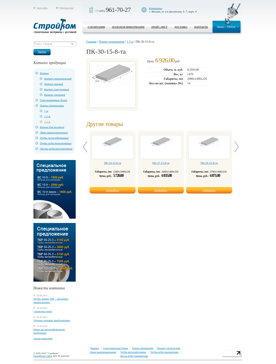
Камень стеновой (54, 94)
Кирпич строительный (58, 78)
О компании (96, 26)
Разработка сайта (42, 356)
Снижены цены (42, 311)
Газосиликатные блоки (53, 100)
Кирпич (44, 73)
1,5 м (47, 121)
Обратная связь (67, 8)
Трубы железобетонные (54, 138)
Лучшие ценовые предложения (51, 320)
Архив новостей (42, 338)
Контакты (155, 8)
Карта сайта (42, 8)
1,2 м (47, 116)
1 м (46, 111)
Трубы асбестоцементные (56, 143)
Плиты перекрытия (52, 105)
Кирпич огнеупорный (56, 89)
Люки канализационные (54, 132)
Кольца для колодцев (52, 127)
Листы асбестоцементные (56, 148)
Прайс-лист (159, 26)
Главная (91, 41)
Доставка (180, 26)
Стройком (55, 26)
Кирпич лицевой (53, 84)
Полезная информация (128, 26)
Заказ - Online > (228, 26)
